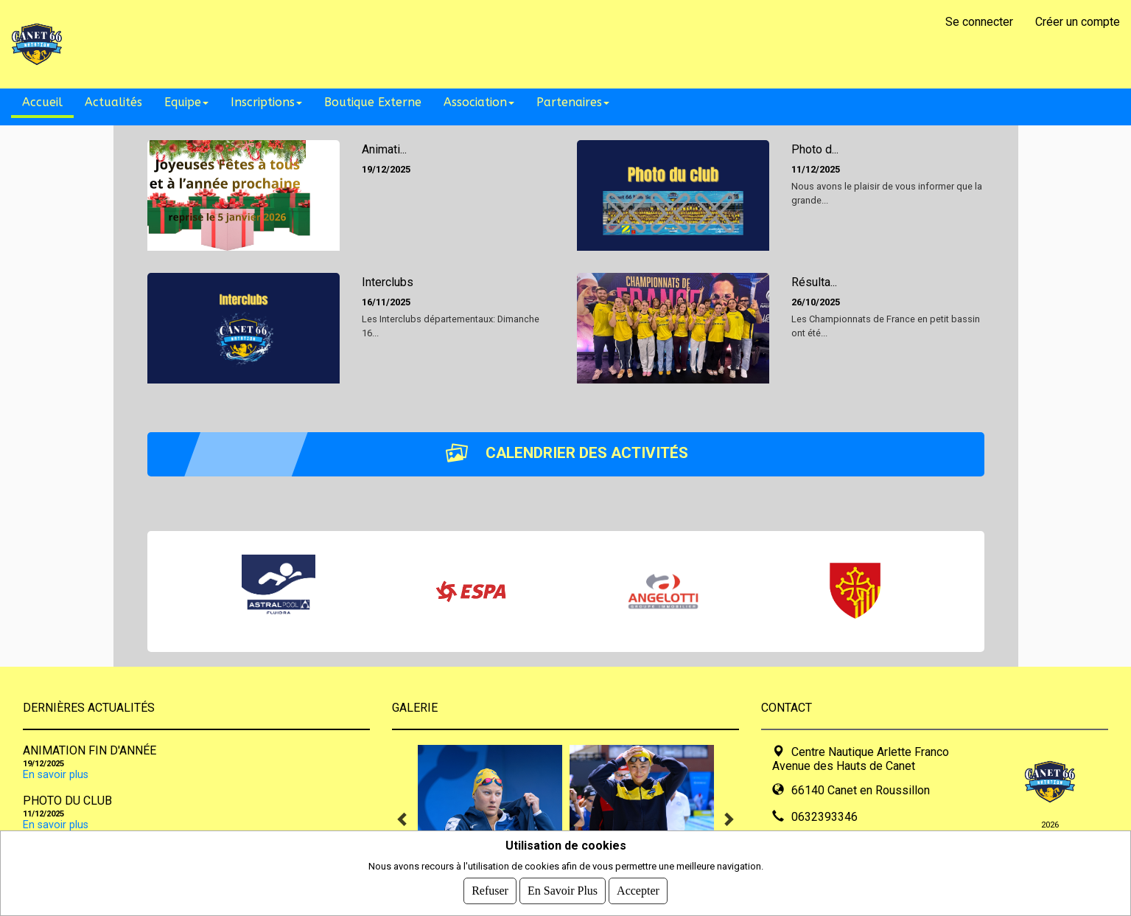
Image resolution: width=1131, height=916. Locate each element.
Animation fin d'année (89, 750)
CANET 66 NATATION (205, 44)
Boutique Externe (372, 102)
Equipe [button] (186, 102)
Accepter (638, 890)
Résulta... (814, 282)
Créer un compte (1077, 22)
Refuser (490, 890)
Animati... (384, 149)
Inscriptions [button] (266, 102)
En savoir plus (55, 774)
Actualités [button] (113, 102)
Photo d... (814, 149)
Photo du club (67, 801)
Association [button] (479, 102)
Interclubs (387, 282)
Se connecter (979, 22)
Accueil (42, 102)
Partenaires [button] (572, 102)
